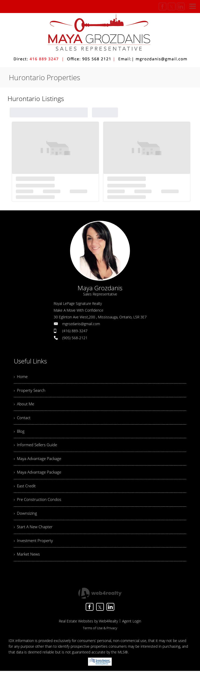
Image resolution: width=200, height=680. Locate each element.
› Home (21, 377)
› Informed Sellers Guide (37, 448)
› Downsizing (26, 520)
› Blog (19, 434)
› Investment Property (34, 549)
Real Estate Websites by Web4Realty (88, 630)
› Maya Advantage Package (38, 463)
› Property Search (30, 391)
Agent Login (131, 630)
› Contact (22, 420)
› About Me (24, 405)
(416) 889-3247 (75, 330)
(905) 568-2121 (75, 337)
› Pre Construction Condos (38, 506)
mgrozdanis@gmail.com (81, 323)
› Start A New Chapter (34, 534)
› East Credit (25, 491)
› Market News (27, 563)
